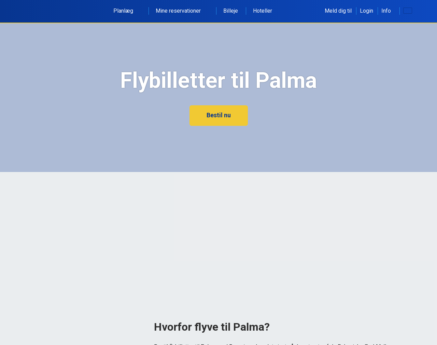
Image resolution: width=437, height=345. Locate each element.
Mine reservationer (182, 11)
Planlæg (127, 11)
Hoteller (262, 11)
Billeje (230, 11)
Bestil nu (219, 115)
